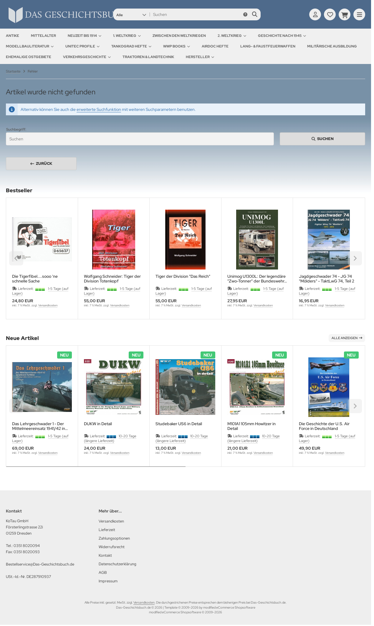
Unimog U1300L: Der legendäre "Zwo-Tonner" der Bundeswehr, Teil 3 (256, 278)
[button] (131, 14)
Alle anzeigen (347, 338)
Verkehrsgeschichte (87, 57)
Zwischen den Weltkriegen (179, 35)
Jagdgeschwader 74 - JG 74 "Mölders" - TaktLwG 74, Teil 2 (326, 278)
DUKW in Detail (98, 423)
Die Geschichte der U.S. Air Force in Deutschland (324, 426)
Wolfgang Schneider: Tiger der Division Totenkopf (112, 278)
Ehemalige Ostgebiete (28, 57)
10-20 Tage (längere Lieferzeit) (110, 438)
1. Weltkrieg (127, 36)
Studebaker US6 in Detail (178, 423)
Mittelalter (43, 35)
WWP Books (176, 46)
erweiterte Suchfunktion (99, 109)
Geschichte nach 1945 (282, 36)
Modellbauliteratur (30, 46)
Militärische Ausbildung (332, 46)
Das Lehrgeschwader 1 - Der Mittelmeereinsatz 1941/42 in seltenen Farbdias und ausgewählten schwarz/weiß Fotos (38, 426)
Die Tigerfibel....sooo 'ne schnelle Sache (35, 278)
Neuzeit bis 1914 (84, 36)
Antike (12, 35)
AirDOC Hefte (215, 46)
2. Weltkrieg (232, 36)
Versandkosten (47, 305)
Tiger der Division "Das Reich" (182, 276)
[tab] (96, 470)
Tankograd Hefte (131, 46)
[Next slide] (355, 406)
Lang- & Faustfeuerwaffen (267, 46)
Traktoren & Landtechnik (148, 57)
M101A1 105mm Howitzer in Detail (251, 426)
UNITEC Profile (82, 46)
